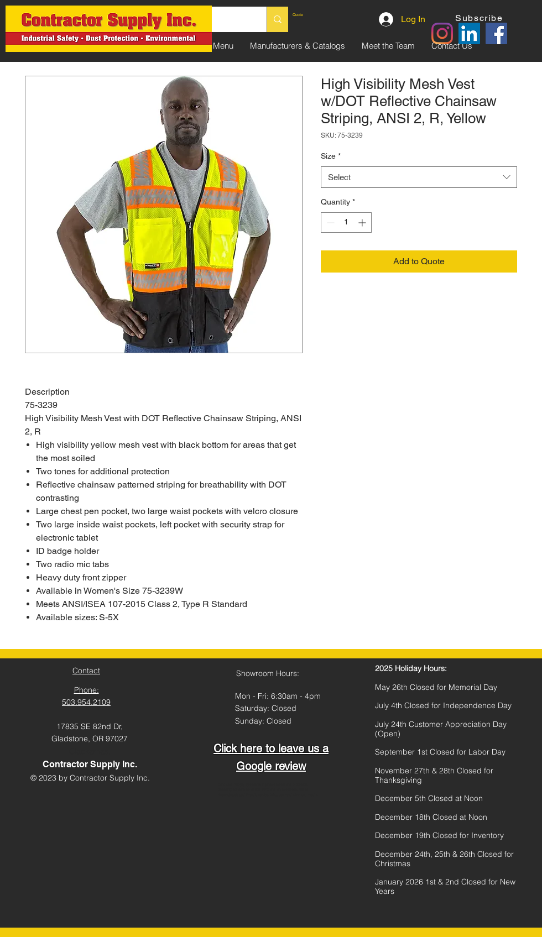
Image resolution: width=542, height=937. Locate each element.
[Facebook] (496, 33)
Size (331, 155)
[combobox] (419, 177)
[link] (318, 15)
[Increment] (363, 222)
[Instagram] (442, 33)
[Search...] (277, 19)
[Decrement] (329, 222)
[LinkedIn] (469, 33)
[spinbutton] (346, 222)
